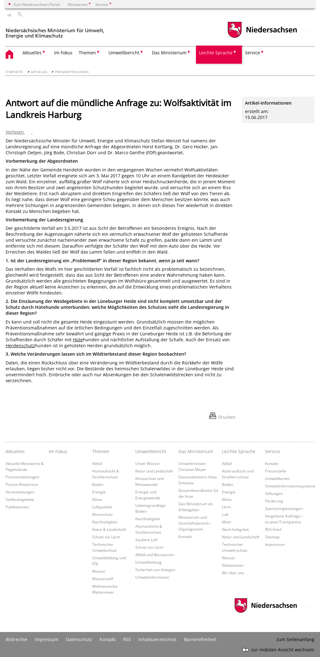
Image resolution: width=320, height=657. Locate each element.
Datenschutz (79, 639)
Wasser (98, 571)
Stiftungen (274, 493)
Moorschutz (102, 514)
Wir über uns (233, 572)
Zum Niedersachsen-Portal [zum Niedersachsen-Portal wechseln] (36, 4)
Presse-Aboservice (22, 484)
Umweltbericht (150, 451)
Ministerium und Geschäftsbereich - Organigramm (194, 523)
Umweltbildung (148, 562)
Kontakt (185, 536)
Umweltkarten (277, 478)
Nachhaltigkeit (104, 521)
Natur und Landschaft (154, 470)
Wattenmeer (233, 565)
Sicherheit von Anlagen (155, 569)
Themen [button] (87, 53)
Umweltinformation (152, 577)
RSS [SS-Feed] (127, 639)
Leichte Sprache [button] (215, 53)
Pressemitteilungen (72, 72)
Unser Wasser (147, 463)
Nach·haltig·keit (235, 529)
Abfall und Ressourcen (154, 554)
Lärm (226, 506)
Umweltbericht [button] (123, 53)
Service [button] (252, 53)
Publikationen (17, 506)
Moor (226, 521)
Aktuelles (39, 72)
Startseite (14, 72)
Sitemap (272, 536)
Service (272, 451)
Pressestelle (275, 470)
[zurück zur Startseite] (55, 31)
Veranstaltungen (20, 491)
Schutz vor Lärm (106, 536)
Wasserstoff (102, 578)
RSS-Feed (273, 529)
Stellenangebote (20, 499)
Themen (100, 451)
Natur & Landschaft (109, 529)
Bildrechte (16, 639)
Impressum (275, 544)
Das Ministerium (195, 451)
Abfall (97, 463)
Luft (225, 514)
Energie (99, 491)
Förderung (274, 500)
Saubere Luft (146, 539)
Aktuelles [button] (32, 53)
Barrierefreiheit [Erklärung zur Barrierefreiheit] (200, 639)
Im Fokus (63, 53)
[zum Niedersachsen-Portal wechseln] (262, 37)
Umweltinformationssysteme (290, 485)
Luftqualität (102, 506)
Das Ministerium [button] (169, 53)
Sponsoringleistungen (284, 508)
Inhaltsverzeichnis (157, 639)
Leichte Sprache (238, 451)
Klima (97, 499)
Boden (97, 484)
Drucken (227, 417)
